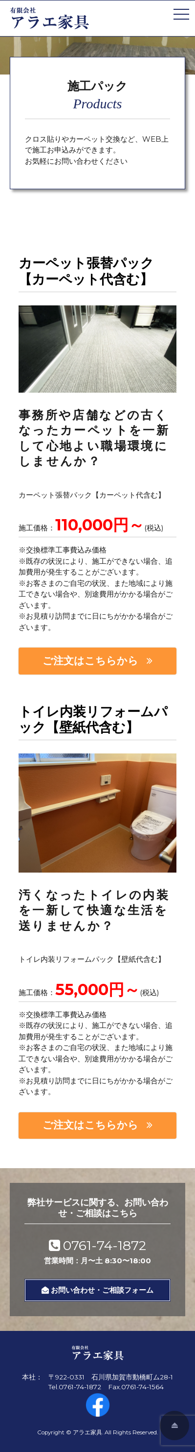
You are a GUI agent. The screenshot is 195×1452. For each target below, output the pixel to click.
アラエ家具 (87, 1432)
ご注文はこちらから (90, 660)
